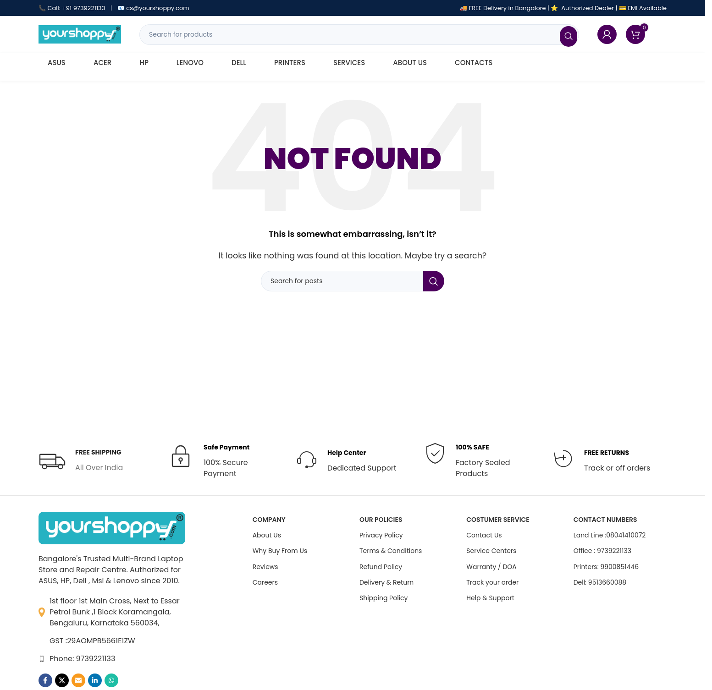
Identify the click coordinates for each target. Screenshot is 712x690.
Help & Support (490, 597)
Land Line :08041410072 (610, 535)
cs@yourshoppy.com (157, 8)
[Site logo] (80, 33)
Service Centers (491, 550)
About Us (267, 535)
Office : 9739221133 (602, 550)
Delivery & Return (386, 582)
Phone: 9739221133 (82, 658)
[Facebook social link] (45, 680)
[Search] (359, 34)
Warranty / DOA (491, 566)
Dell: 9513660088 (600, 582)
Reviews (265, 566)
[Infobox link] (81, 460)
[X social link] (62, 680)
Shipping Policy (383, 597)
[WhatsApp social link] (111, 680)
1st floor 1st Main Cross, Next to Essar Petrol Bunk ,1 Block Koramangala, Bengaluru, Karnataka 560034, (115, 612)
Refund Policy (380, 566)
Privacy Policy (381, 535)
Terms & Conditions (390, 550)
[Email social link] (78, 680)
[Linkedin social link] (95, 680)
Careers (265, 582)
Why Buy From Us (280, 550)
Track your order (492, 582)
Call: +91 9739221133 (76, 8)
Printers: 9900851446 (606, 566)
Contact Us (484, 535)
